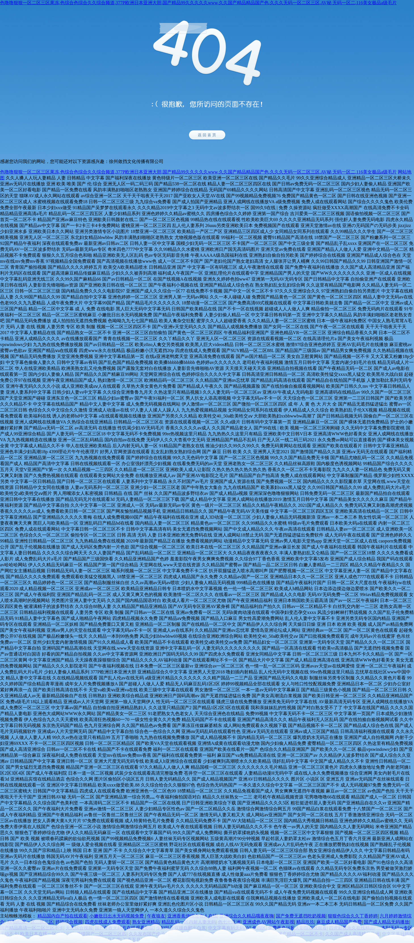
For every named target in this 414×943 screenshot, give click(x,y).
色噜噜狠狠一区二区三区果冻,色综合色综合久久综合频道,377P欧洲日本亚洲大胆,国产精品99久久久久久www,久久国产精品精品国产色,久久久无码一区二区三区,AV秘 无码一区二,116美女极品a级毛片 (198, 2)
